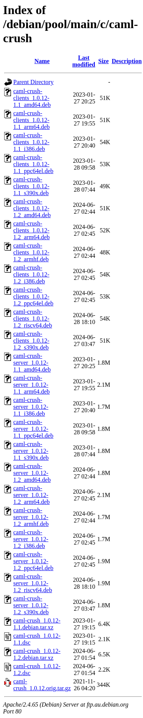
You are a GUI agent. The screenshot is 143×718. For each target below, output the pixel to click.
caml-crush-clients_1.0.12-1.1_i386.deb (31, 142)
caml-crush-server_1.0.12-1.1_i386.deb (30, 407)
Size (103, 61)
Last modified (83, 61)
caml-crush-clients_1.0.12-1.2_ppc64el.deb (33, 296)
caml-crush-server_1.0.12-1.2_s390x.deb (31, 605)
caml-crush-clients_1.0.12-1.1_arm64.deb (31, 120)
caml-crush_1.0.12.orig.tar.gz (42, 684)
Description (127, 61)
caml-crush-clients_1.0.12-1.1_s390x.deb (31, 186)
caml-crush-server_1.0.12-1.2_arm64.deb (31, 495)
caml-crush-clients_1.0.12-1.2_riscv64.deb (32, 318)
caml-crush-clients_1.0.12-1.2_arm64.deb (31, 230)
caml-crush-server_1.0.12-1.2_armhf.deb (31, 517)
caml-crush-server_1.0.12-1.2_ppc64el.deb (33, 561)
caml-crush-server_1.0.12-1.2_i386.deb (30, 539)
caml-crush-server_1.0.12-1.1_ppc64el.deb (33, 429)
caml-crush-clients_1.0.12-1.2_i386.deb (31, 274)
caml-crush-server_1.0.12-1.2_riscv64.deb (32, 583)
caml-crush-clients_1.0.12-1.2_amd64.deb (32, 208)
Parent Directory (33, 82)
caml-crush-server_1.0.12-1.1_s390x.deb (31, 451)
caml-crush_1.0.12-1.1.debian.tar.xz (36, 624)
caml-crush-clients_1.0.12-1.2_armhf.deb (31, 252)
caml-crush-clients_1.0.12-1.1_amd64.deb (32, 98)
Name (42, 61)
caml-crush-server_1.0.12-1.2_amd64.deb (32, 473)
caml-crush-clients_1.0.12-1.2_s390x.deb (31, 340)
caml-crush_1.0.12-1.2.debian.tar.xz (36, 654)
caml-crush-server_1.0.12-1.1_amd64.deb (32, 363)
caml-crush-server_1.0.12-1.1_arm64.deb (31, 385)
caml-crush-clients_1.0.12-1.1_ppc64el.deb (33, 164)
